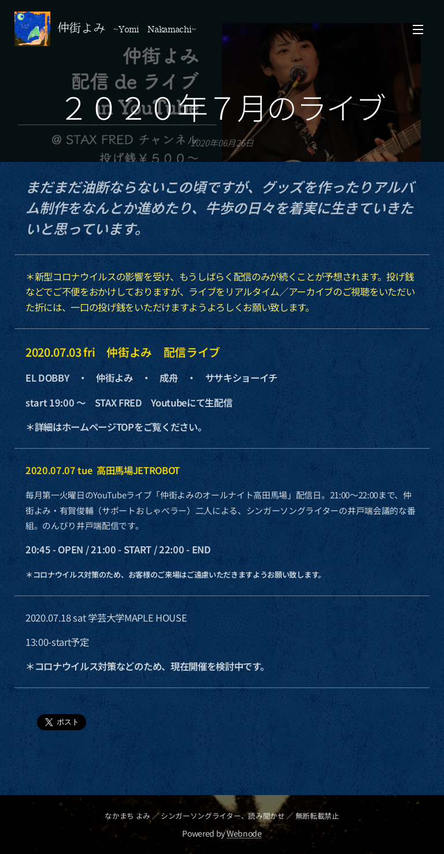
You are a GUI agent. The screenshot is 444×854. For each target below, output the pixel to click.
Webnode (244, 833)
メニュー (418, 29)
